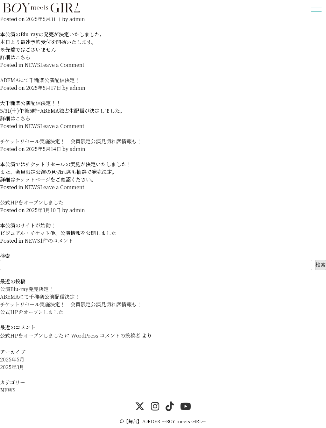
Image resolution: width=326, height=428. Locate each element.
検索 (5, 256)
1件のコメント (56, 240)
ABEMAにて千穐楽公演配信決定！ (40, 80)
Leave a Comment (62, 64)
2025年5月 (12, 359)
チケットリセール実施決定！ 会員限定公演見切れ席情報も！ (71, 141)
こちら (23, 57)
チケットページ (32, 179)
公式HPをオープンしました (31, 202)
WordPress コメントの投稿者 (105, 335)
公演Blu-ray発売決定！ (27, 289)
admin (77, 19)
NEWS (32, 64)
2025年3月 (12, 367)
